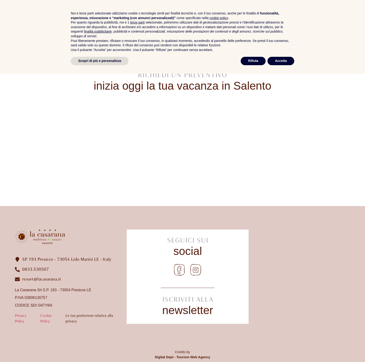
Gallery (307, 23)
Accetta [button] (281, 349)
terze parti (137, 311)
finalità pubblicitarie (98, 320)
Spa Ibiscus (272, 23)
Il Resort (206, 23)
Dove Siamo (342, 23)
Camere (238, 23)
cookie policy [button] (219, 306)
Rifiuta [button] (253, 349)
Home (176, 23)
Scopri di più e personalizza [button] (99, 349)
